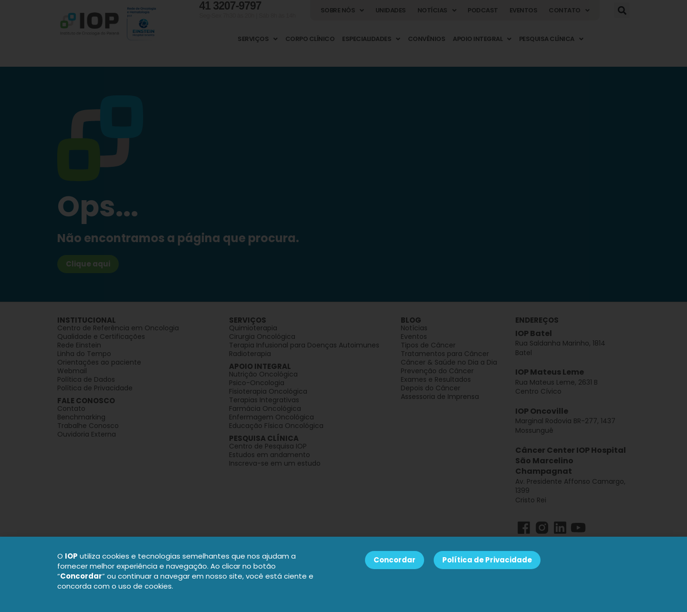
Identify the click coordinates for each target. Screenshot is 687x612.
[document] (343, 306)
